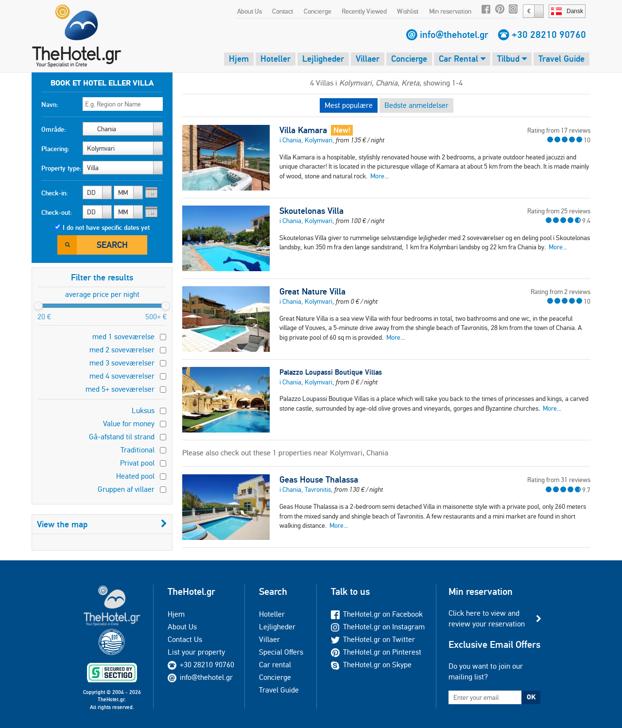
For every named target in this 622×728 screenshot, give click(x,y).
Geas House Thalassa (318, 479)
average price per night (102, 294)
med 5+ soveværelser (120, 389)
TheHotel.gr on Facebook (377, 614)
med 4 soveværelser (122, 376)
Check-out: (56, 212)
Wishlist (407, 11)
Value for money (129, 423)
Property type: (61, 168)
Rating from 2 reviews (560, 291)
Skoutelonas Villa (311, 211)
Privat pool (137, 463)
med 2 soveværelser (122, 349)
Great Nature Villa (312, 291)
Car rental (275, 664)
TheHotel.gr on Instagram (378, 626)
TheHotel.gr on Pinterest (376, 652)
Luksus (143, 410)
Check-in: (54, 193)
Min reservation (450, 11)
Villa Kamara (303, 130)
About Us (249, 11)
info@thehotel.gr (454, 34)
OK (531, 697)
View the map (102, 524)
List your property (196, 652)
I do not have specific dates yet (106, 227)
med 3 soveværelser (122, 362)
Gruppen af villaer (126, 489)
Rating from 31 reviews (558, 479)
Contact (282, 11)
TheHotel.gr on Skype (371, 664)
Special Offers (281, 652)
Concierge (317, 11)
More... (379, 176)
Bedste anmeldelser (416, 105)
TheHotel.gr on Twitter (373, 639)
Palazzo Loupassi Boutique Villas (330, 372)
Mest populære (349, 105)
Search (112, 244)
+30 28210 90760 (549, 34)
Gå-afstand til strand (122, 436)
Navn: (49, 104)
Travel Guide (561, 58)
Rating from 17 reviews (558, 130)
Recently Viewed (364, 11)
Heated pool (135, 476)
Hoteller (275, 58)
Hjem (239, 58)
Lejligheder (323, 58)
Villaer (368, 58)
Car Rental (462, 58)
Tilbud (512, 58)
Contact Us (185, 639)
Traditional (138, 449)
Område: (53, 129)
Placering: (55, 148)
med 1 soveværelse (123, 336)
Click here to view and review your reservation (487, 618)
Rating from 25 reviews (558, 211)
